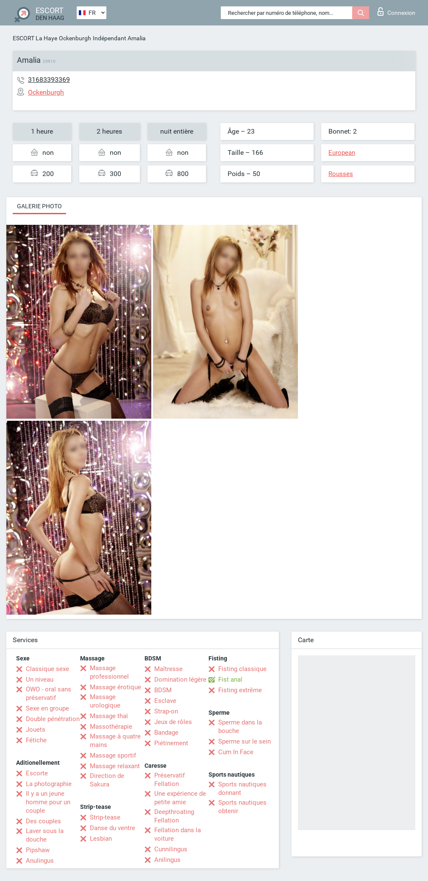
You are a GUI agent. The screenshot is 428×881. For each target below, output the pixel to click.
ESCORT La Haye (35, 38)
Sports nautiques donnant (242, 788)
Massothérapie (111, 726)
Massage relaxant (115, 766)
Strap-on (166, 711)
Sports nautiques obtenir (242, 807)
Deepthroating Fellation (174, 816)
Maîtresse (168, 669)
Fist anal (230, 679)
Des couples (43, 821)
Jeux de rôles (173, 722)
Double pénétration (53, 719)
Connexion (396, 11)
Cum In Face (235, 752)
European (341, 153)
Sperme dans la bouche (240, 727)
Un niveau (39, 679)
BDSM (163, 690)
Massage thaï (109, 716)
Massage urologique (105, 701)
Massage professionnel (109, 672)
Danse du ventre (112, 828)
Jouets (35, 729)
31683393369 (49, 80)
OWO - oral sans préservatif (48, 693)
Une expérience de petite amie (180, 798)
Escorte (37, 773)
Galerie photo (39, 206)
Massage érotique (115, 687)
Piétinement (171, 743)
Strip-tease (105, 817)
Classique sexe (47, 669)
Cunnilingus (170, 849)
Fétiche (36, 740)
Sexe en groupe (47, 708)
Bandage (166, 732)
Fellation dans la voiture (177, 834)
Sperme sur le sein (244, 741)
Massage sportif (113, 755)
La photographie (49, 784)
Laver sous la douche (45, 835)
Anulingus (40, 860)
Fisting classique (242, 669)
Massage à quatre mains (115, 741)
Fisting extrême (240, 690)
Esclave (165, 701)
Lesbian (101, 838)
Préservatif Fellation (169, 780)
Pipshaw (38, 850)
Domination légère (180, 679)
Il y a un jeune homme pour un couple (48, 802)
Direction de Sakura (107, 780)
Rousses (340, 174)
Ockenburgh (75, 38)
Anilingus (167, 860)
